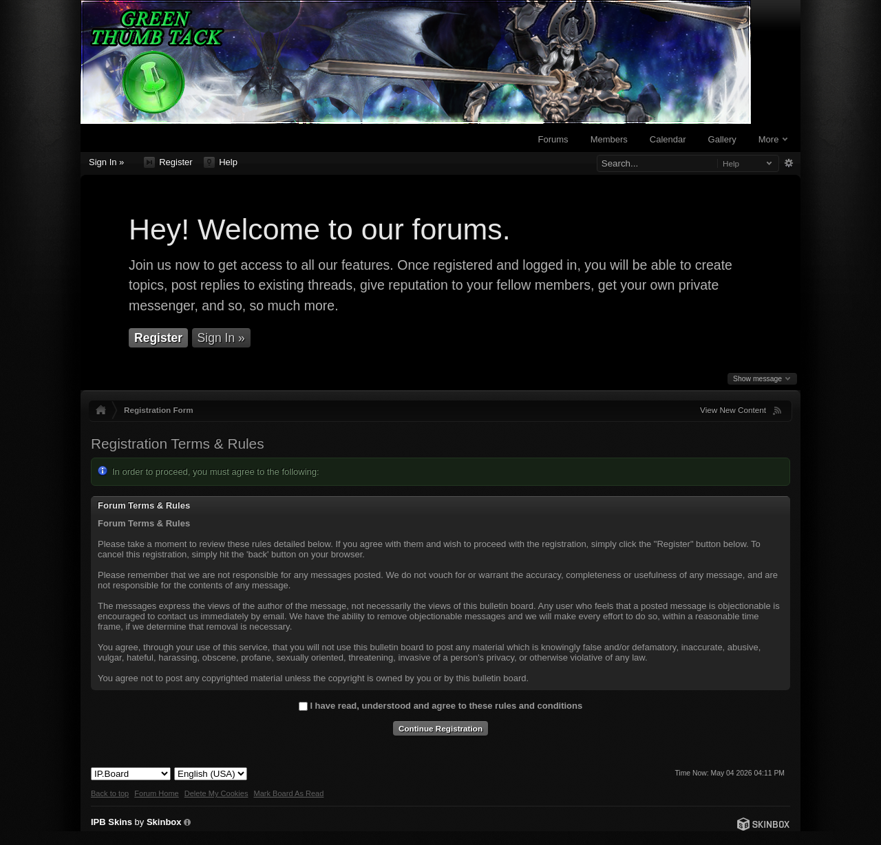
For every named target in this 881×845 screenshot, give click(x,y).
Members (609, 139)
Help (220, 162)
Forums (553, 139)
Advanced (788, 163)
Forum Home (156, 793)
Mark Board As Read (288, 793)
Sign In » (106, 162)
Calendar (668, 139)
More (772, 139)
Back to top (110, 793)
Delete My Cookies (216, 793)
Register (168, 162)
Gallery (722, 139)
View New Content (733, 409)
